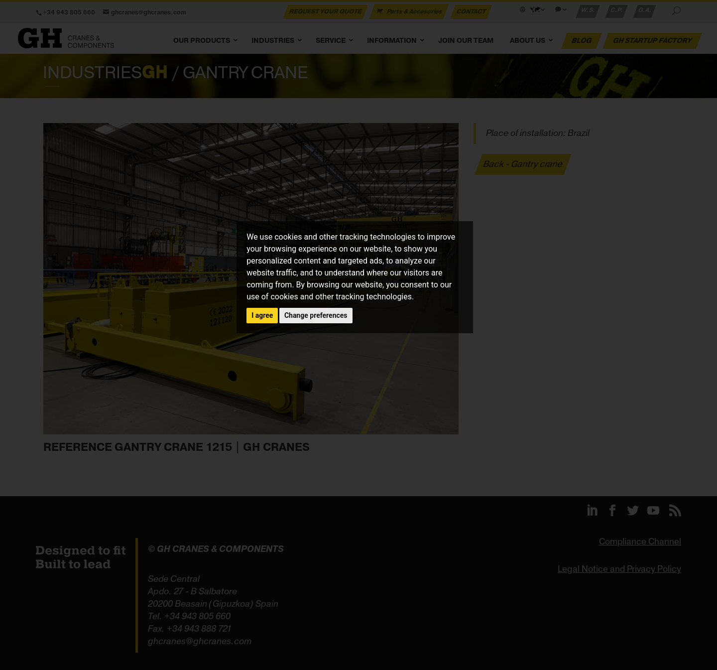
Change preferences (316, 315)
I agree (262, 315)
